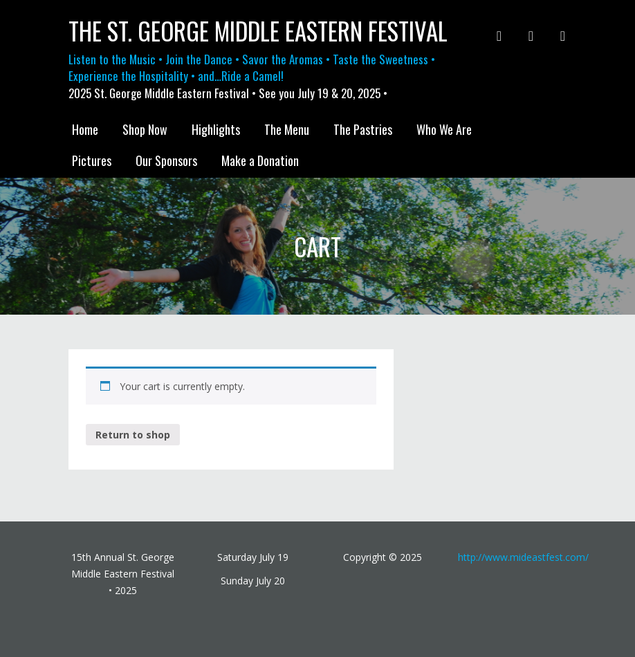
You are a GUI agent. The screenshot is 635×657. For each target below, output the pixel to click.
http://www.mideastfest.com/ (523, 557)
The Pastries (362, 129)
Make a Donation (260, 160)
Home (85, 129)
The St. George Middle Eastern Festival (258, 30)
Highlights (216, 129)
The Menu (286, 129)
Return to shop (132, 434)
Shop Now (144, 129)
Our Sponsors (166, 160)
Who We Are (444, 129)
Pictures (91, 160)
